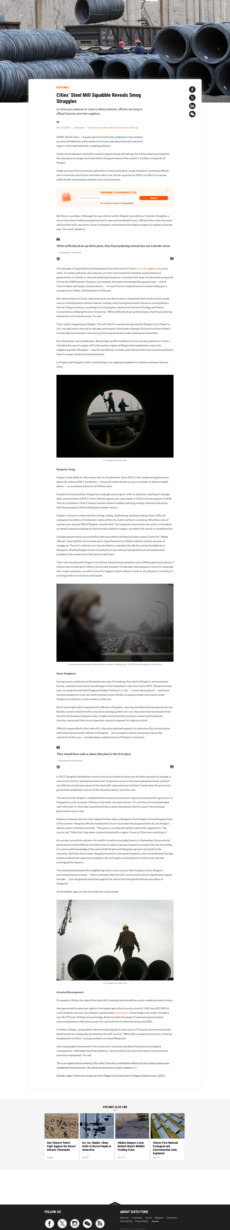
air (138, 268)
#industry (124, 127)
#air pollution (111, 127)
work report (121, 1012)
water (144, 268)
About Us (124, 1218)
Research (159, 1218)
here (134, 1067)
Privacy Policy (141, 1221)
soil (155, 268)
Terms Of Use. (128, 203)
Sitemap (155, 1221)
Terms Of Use (126, 1221)
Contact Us (172, 1218)
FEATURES (62, 87)
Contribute (137, 1218)
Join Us (148, 1218)
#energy (134, 127)
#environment (95, 127)
